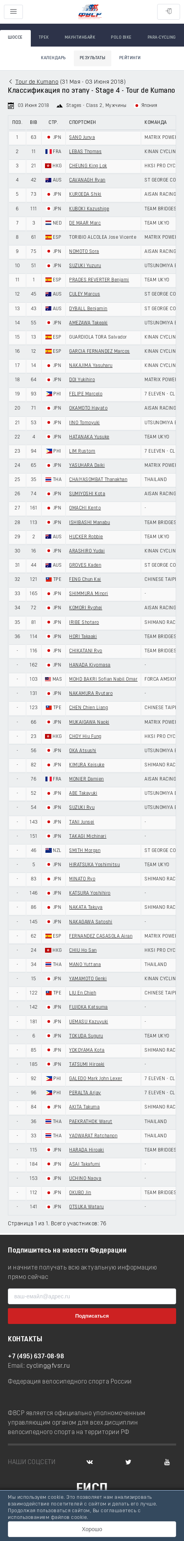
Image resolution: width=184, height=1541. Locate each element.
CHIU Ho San (83, 950)
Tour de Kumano (36, 82)
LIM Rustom (82, 451)
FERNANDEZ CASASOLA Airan (100, 936)
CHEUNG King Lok (88, 166)
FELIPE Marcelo (85, 394)
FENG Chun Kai (85, 579)
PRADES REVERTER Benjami (99, 280)
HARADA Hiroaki (86, 1150)
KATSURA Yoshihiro (90, 893)
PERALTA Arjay (85, 1093)
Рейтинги (130, 58)
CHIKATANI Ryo (85, 651)
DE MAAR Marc (85, 223)
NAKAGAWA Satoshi (90, 922)
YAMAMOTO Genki (88, 979)
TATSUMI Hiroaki (87, 1064)
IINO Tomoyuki (84, 423)
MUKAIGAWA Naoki (89, 722)
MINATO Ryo (82, 879)
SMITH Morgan (84, 850)
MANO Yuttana (85, 964)
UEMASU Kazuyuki (88, 1022)
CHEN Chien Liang (88, 708)
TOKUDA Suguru (86, 1036)
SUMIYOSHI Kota (87, 494)
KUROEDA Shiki (85, 194)
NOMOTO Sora (84, 251)
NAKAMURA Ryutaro (91, 693)
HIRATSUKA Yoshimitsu (94, 865)
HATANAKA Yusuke (89, 437)
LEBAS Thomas (85, 152)
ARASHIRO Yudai (87, 551)
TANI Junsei (81, 822)
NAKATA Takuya (86, 907)
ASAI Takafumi (84, 1164)
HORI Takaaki (83, 637)
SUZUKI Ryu (81, 807)
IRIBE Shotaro (84, 622)
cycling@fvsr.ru (48, 1366)
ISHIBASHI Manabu (89, 523)
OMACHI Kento (85, 508)
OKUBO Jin (80, 1193)
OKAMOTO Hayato (88, 408)
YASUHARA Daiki (87, 465)
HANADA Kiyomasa (90, 665)
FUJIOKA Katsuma (88, 1007)
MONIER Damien (86, 779)
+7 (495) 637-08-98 (36, 1357)
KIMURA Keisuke (86, 765)
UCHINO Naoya (85, 1178)
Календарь (53, 58)
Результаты (92, 58)
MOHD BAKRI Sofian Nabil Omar (103, 679)
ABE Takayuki (83, 793)
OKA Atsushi (82, 751)
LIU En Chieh (82, 993)
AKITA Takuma (84, 1107)
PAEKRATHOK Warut (90, 1122)
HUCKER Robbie (86, 537)
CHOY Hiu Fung (85, 736)
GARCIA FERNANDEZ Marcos (99, 351)
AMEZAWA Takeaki (88, 323)
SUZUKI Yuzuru (85, 266)
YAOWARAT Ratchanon (93, 1136)
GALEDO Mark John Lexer (95, 1079)
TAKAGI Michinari (87, 836)
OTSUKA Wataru (86, 1207)
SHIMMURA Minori (88, 594)
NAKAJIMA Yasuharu (91, 365)
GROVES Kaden (85, 565)
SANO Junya (82, 137)
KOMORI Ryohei (85, 608)
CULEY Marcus (84, 294)
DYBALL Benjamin (88, 309)
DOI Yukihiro (82, 380)
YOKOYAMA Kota (87, 1050)
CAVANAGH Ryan (87, 180)
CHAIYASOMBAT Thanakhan (98, 479)
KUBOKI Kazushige (89, 209)
